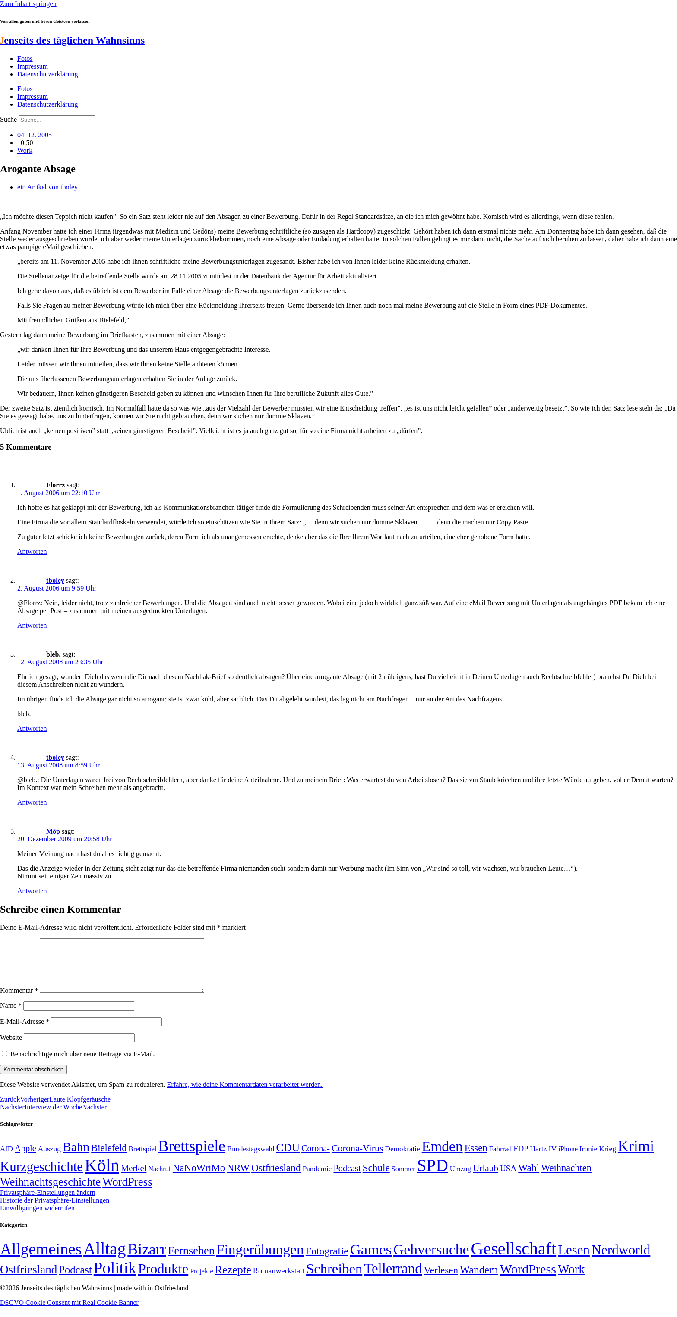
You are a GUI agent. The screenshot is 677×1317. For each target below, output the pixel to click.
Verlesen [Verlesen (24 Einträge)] (441, 1280)
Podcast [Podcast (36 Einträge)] (75, 1280)
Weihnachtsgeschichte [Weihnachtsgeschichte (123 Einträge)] (50, 1192)
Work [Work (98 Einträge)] (571, 1279)
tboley (55, 580)
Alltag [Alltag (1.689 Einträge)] (104, 1259)
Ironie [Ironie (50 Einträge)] (588, 1159)
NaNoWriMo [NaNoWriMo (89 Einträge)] (199, 1178)
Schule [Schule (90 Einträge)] (376, 1178)
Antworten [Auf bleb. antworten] (32, 728)
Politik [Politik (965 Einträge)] (115, 1278)
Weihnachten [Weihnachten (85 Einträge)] (566, 1178)
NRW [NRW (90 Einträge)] (238, 1178)
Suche (8, 119)
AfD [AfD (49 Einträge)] (6, 1159)
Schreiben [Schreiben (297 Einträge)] (334, 1279)
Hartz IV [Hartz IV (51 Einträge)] (543, 1159)
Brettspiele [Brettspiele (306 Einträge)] (192, 1156)
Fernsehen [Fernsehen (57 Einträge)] (191, 1261)
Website (11, 1048)
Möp (53, 831)
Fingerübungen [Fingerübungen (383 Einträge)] (260, 1260)
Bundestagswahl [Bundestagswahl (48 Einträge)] (250, 1159)
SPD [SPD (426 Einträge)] (432, 1175)
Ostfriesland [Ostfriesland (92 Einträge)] (276, 1178)
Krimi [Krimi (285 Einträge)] (636, 1156)
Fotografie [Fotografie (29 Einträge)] (327, 1261)
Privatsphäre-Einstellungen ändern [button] (47, 1202)
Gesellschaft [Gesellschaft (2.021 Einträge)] (514, 1259)
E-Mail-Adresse (24, 1032)
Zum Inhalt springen (28, 3)
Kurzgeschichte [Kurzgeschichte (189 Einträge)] (41, 1176)
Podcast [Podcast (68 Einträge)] (347, 1178)
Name (11, 1016)
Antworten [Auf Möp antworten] (32, 890)
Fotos (25, 58)
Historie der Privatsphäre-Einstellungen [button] (54, 1210)
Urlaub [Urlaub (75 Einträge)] (485, 1178)
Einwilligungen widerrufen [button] (37, 1218)
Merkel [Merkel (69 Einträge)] (133, 1178)
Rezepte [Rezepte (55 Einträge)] (233, 1280)
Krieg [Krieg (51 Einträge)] (607, 1159)
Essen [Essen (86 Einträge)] (476, 1158)
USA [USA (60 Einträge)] (508, 1178)
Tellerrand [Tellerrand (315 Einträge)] (393, 1279)
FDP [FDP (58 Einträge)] (520, 1158)
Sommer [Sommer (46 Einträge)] (403, 1179)
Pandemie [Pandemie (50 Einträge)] (317, 1179)
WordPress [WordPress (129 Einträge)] (127, 1192)
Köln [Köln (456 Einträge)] (102, 1175)
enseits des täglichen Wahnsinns (72, 40)
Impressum (32, 66)
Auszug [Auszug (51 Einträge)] (49, 1159)
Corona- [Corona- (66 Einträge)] (315, 1158)
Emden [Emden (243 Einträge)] (442, 1157)
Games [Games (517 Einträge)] (371, 1259)
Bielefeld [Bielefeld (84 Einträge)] (109, 1158)
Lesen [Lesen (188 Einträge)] (574, 1260)
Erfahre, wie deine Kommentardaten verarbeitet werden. (245, 1095)
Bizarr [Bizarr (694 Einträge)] (146, 1259)
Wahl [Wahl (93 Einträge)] (528, 1178)
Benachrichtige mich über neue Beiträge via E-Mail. (82, 1064)
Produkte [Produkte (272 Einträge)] (163, 1279)
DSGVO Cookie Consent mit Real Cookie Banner (69, 1313)
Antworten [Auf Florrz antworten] (32, 551)
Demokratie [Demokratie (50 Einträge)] (402, 1159)
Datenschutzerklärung (47, 74)
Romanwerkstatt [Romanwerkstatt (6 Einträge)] (278, 1281)
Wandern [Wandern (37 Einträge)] (479, 1280)
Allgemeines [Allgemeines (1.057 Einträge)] (41, 1259)
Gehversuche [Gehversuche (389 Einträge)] (431, 1260)
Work (24, 150)
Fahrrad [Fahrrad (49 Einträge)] (500, 1159)
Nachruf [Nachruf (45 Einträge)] (159, 1179)
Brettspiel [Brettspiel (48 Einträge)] (143, 1159)
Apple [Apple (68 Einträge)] (25, 1158)
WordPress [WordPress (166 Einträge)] (528, 1279)
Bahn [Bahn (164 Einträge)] (76, 1157)
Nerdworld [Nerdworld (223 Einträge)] (621, 1260)
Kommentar (19, 1000)
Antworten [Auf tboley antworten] (32, 625)
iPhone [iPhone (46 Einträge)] (568, 1159)
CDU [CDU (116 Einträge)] (288, 1158)
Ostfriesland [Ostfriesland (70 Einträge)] (28, 1279)
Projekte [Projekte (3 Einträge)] (201, 1281)
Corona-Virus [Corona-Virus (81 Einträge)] (357, 1158)
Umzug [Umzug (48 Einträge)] (460, 1179)
